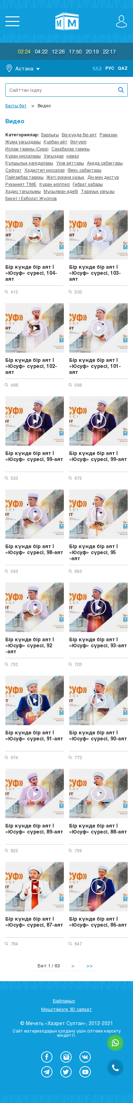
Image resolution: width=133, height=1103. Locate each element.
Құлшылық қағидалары (29, 162)
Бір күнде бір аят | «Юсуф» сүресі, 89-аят (34, 829)
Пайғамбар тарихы (24, 177)
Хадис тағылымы (23, 191)
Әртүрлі (78, 141)
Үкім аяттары (70, 162)
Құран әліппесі (54, 184)
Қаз (97, 68)
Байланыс (64, 1000)
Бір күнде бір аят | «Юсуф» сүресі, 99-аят (34, 456)
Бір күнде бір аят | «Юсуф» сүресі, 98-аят (34, 549)
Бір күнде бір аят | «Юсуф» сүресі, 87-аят (34, 922)
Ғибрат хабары (88, 184)
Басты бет (16, 105)
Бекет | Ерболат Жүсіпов (31, 198)
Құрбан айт (55, 141)
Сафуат (13, 169)
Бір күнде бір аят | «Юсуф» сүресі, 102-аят (31, 366)
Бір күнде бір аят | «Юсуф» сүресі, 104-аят (31, 273)
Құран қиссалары (23, 155)
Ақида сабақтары (105, 162)
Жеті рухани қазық (65, 177)
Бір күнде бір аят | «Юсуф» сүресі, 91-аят (34, 735)
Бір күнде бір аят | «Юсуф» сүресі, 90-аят (98, 735)
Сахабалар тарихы (70, 148)
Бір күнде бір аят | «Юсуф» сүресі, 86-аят (98, 922)
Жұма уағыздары (23, 141)
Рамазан (108, 134)
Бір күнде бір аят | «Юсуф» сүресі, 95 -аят (93, 552)
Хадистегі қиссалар (44, 169)
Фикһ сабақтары (84, 169)
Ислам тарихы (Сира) (27, 148)
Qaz (123, 68)
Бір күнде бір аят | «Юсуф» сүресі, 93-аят (98, 642)
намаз (72, 155)
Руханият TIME (21, 184)
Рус (109, 68)
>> (89, 965)
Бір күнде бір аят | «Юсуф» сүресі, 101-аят (95, 366)
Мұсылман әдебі (61, 191)
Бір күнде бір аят (79, 134)
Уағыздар (53, 155)
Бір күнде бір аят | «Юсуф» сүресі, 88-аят (98, 829)
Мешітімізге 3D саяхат (66, 1009)
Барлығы (50, 134)
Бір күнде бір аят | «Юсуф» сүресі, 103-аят (95, 273)
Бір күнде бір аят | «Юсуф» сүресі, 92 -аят (29, 645)
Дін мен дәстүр (103, 177)
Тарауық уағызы (98, 191)
